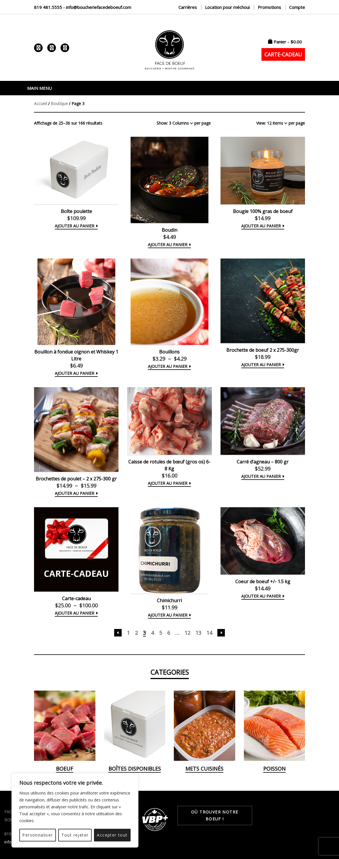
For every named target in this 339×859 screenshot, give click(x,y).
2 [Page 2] (136, 632)
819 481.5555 (48, 7)
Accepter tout (112, 835)
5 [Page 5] (160, 632)
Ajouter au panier (74, 373)
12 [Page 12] (187, 632)
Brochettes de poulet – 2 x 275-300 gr (76, 479)
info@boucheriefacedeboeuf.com (98, 7)
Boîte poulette (76, 211)
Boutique (59, 103)
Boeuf (64, 768)
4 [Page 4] (152, 632)
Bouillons (169, 352)
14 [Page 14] (209, 632)
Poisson (274, 768)
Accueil (40, 103)
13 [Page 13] (198, 632)
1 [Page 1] (128, 632)
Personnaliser (37, 835)
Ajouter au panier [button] (74, 226)
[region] (75, 810)
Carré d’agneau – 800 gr (263, 462)
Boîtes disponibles (134, 768)
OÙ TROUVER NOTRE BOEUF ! (214, 815)
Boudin (169, 230)
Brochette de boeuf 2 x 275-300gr (262, 350)
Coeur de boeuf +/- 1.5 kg (262, 581)
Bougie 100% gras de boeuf (263, 211)
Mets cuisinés (204, 768)
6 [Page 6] (168, 632)
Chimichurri (169, 600)
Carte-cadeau (76, 598)
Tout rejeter (75, 835)
